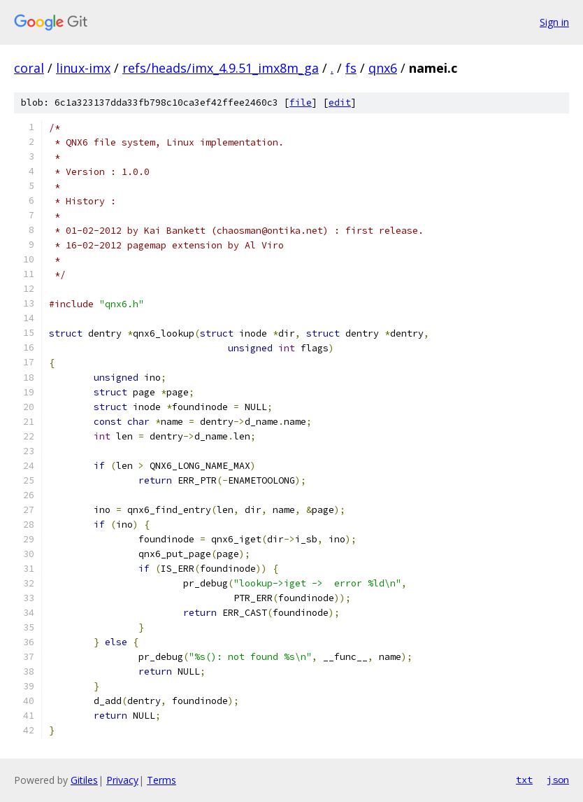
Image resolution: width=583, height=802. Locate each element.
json (558, 779)
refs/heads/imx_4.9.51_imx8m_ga (220, 67)
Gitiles (84, 780)
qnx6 (382, 67)
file (300, 102)
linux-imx (83, 67)
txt (524, 779)
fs (351, 67)
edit (340, 102)
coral (29, 67)
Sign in (554, 22)
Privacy (122, 780)
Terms (161, 780)
